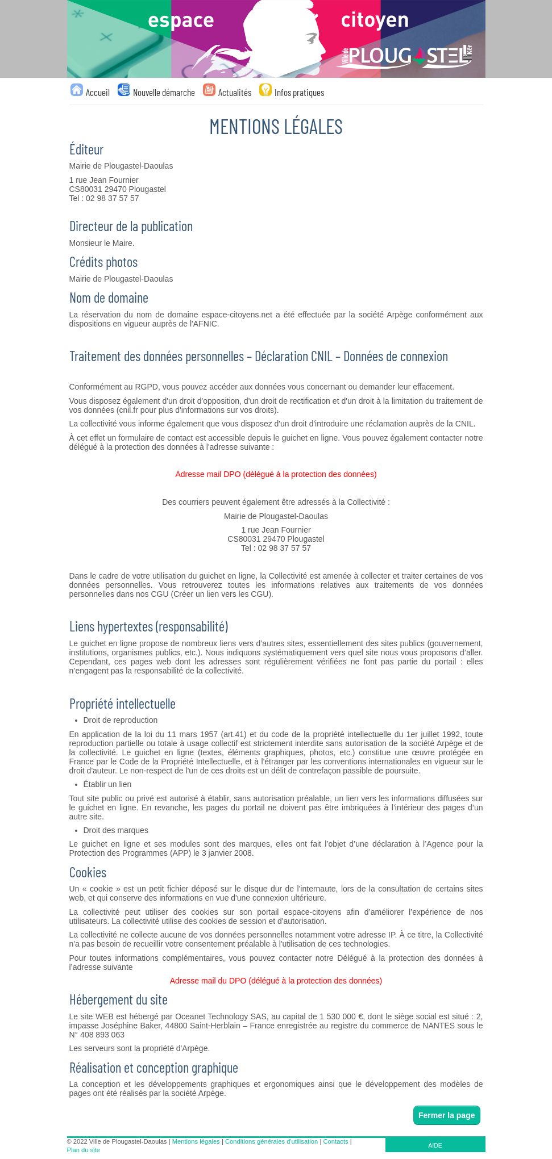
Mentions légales (196, 1141)
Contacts (335, 1141)
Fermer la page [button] (446, 1115)
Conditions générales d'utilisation (271, 1141)
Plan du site (83, 1150)
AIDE (435, 1145)
